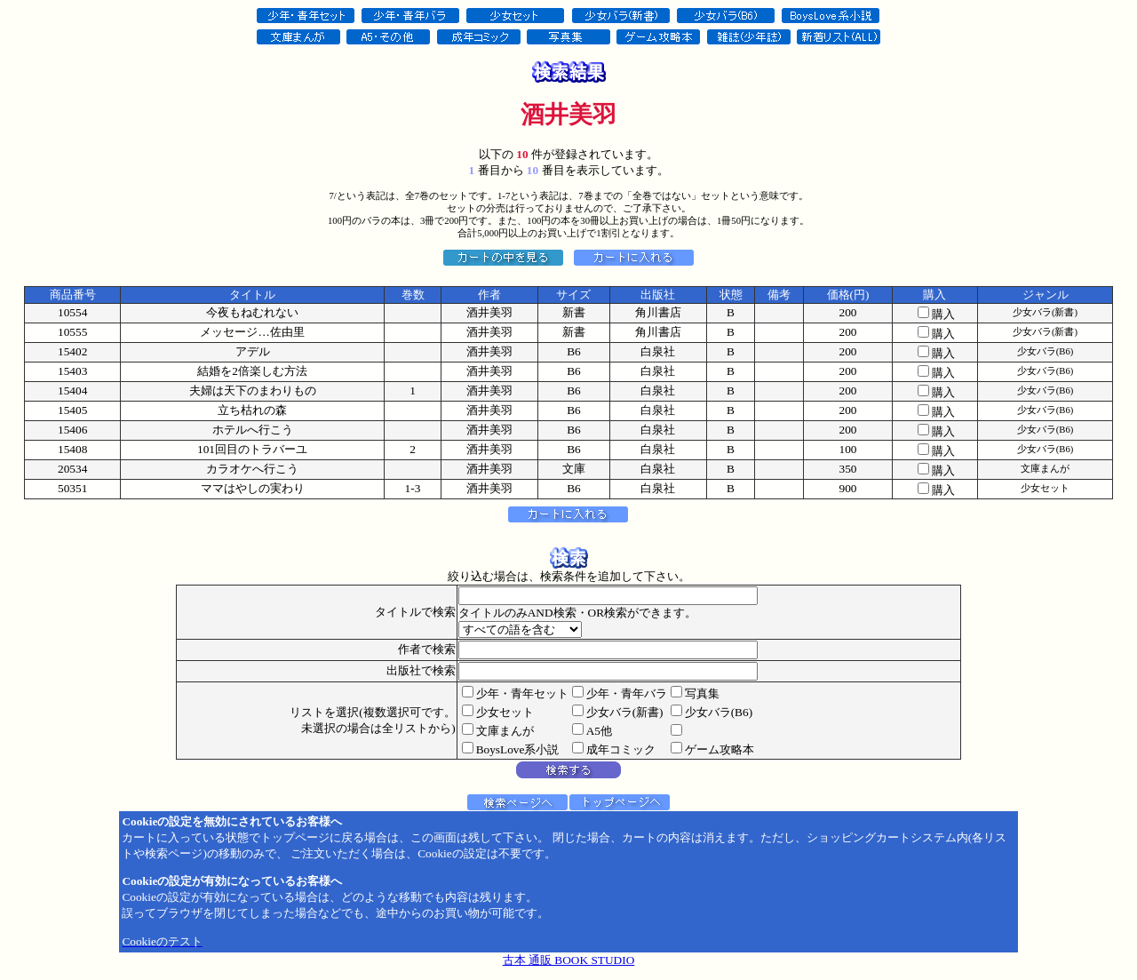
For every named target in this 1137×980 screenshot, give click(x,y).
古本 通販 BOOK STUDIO (569, 960)
